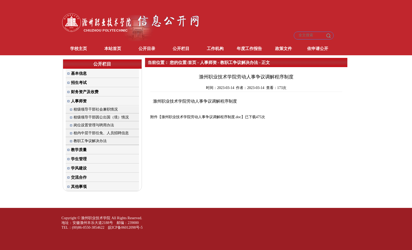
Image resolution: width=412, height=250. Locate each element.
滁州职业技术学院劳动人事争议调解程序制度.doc (201, 117)
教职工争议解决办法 (239, 62)
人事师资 (208, 62)
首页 (192, 62)
